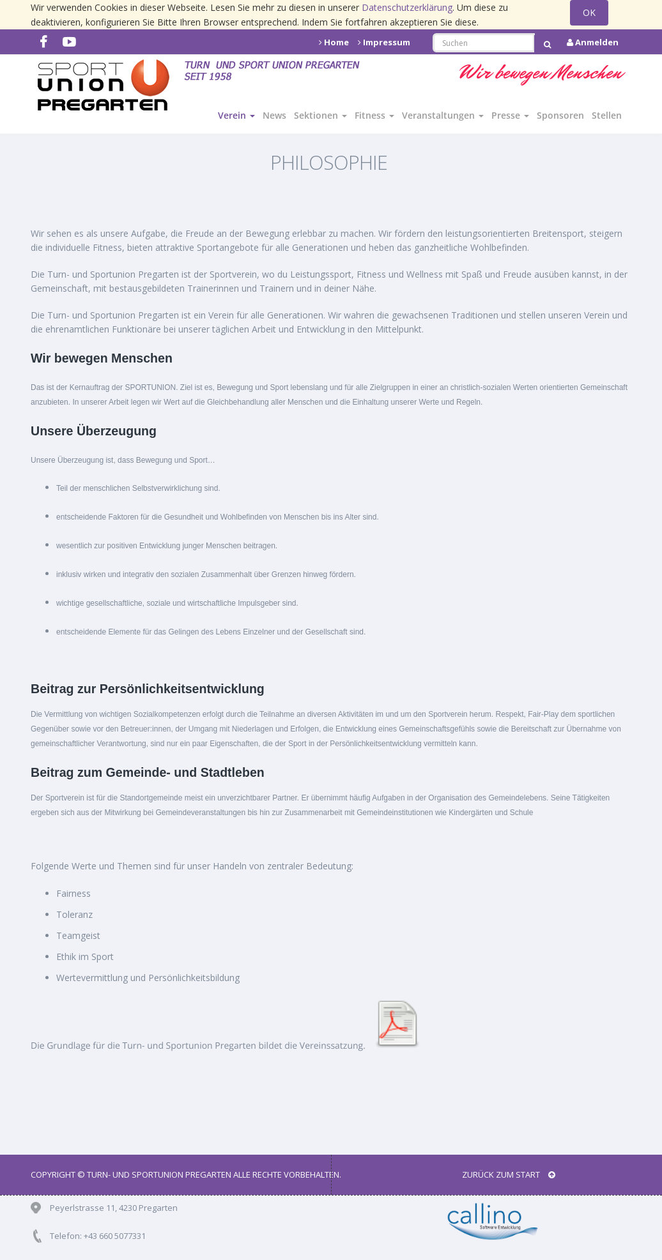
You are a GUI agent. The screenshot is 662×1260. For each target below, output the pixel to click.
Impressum (384, 42)
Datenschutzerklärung (407, 7)
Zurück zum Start (508, 1174)
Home (334, 42)
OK (589, 12)
